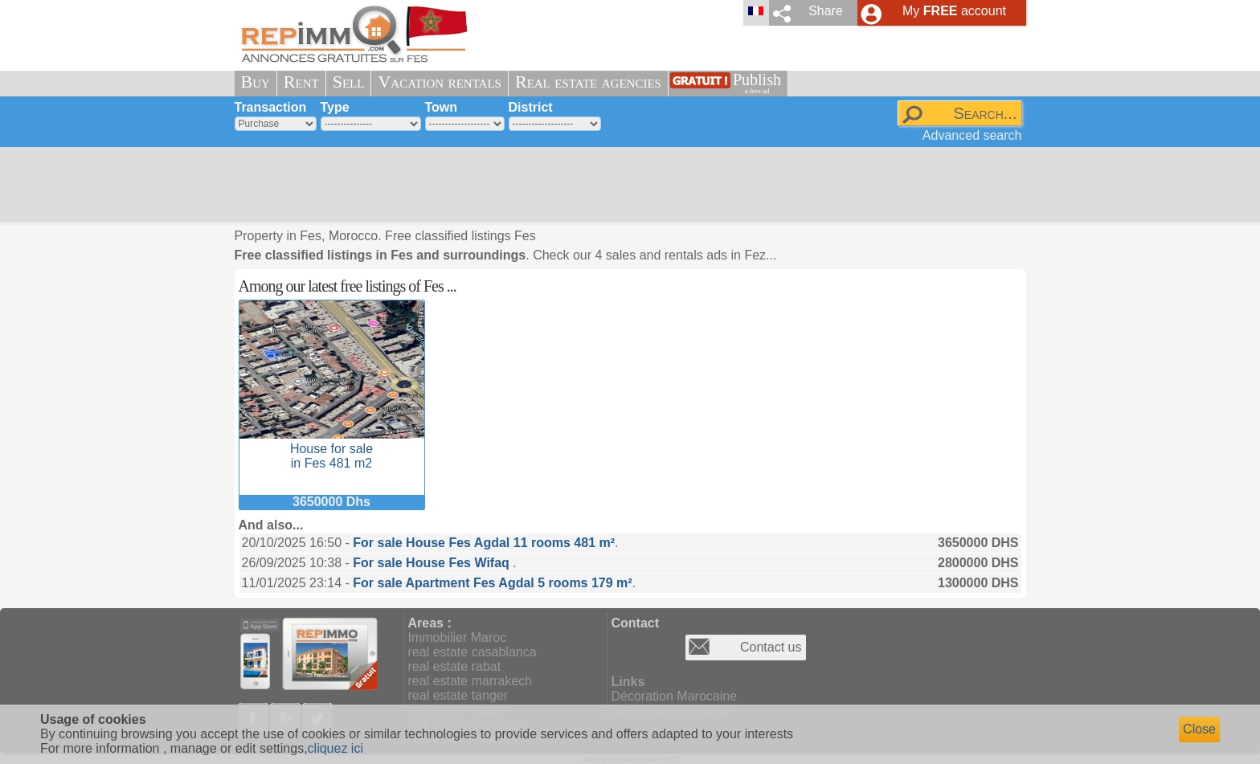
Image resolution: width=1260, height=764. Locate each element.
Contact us (770, 647)
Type (335, 107)
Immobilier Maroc (457, 637)
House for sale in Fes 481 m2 (331, 448)
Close (1199, 729)
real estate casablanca (472, 652)
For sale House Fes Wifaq (433, 563)
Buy (255, 81)
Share (825, 11)
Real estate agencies (588, 81)
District (531, 107)
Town (441, 107)
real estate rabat (454, 666)
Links (628, 681)
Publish (757, 83)
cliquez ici (335, 748)
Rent (301, 81)
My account (954, 11)
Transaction (271, 107)
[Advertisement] (624, 185)
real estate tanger (458, 695)
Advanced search (972, 135)
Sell (349, 81)
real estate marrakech (470, 681)
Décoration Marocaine (675, 696)
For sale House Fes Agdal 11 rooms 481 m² (484, 543)
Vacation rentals (439, 81)
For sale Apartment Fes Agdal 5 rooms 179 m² (492, 583)
